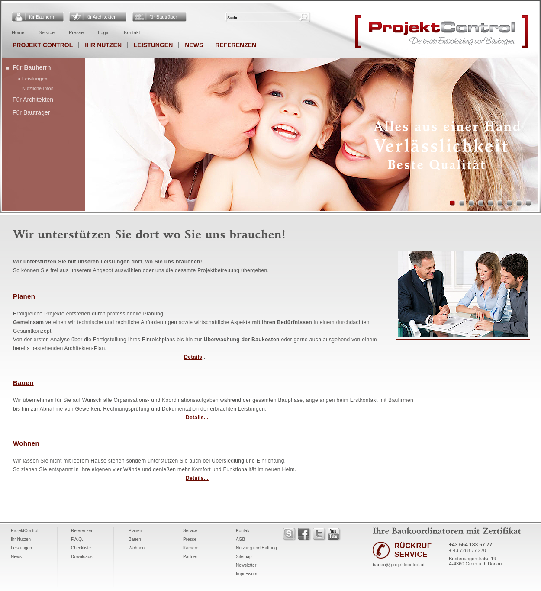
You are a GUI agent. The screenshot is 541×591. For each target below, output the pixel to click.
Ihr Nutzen (103, 45)
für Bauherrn (42, 16)
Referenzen (235, 45)
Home (18, 32)
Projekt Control (43, 45)
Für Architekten (33, 99)
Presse (76, 32)
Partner (190, 556)
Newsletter (246, 565)
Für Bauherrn (32, 67)
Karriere (191, 548)
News (194, 45)
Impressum (246, 574)
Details (193, 357)
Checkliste (81, 548)
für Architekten (101, 16)
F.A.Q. (77, 539)
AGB (240, 539)
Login (103, 32)
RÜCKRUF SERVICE (413, 550)
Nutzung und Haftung (256, 548)
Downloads (81, 556)
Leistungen (153, 45)
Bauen (23, 382)
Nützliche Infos (37, 88)
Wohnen (26, 443)
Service (47, 32)
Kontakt (132, 32)
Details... (197, 417)
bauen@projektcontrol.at (399, 564)
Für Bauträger (31, 112)
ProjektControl (24, 530)
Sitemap (244, 556)
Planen (24, 296)
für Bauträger (163, 16)
